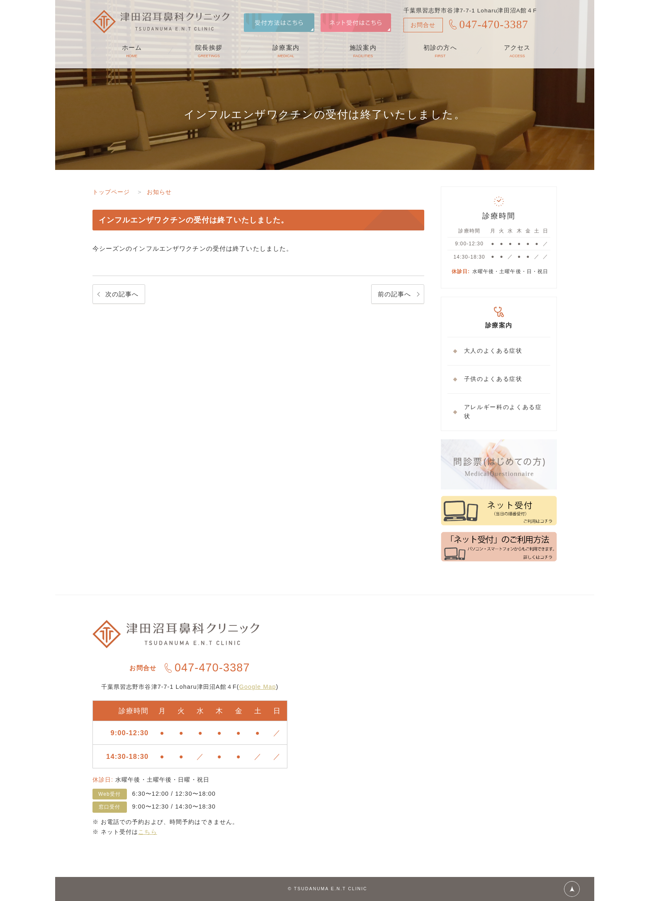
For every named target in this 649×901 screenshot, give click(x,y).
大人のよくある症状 (493, 351)
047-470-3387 (493, 24)
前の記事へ (394, 294)
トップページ (112, 191)
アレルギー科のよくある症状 (503, 412)
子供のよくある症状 (493, 379)
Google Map (257, 686)
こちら (147, 831)
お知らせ (162, 191)
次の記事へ (122, 294)
